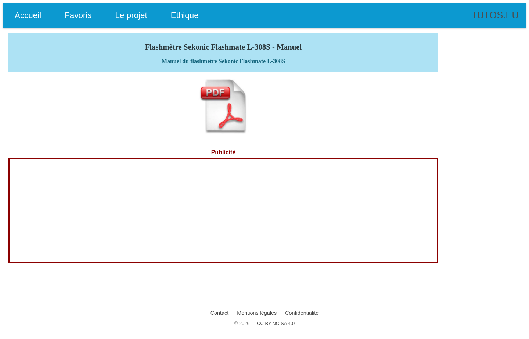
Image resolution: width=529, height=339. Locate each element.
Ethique (185, 15)
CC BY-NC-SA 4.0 (276, 323)
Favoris (78, 15)
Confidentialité (302, 313)
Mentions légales (257, 313)
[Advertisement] (223, 210)
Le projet (131, 15)
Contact (219, 313)
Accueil (28, 15)
